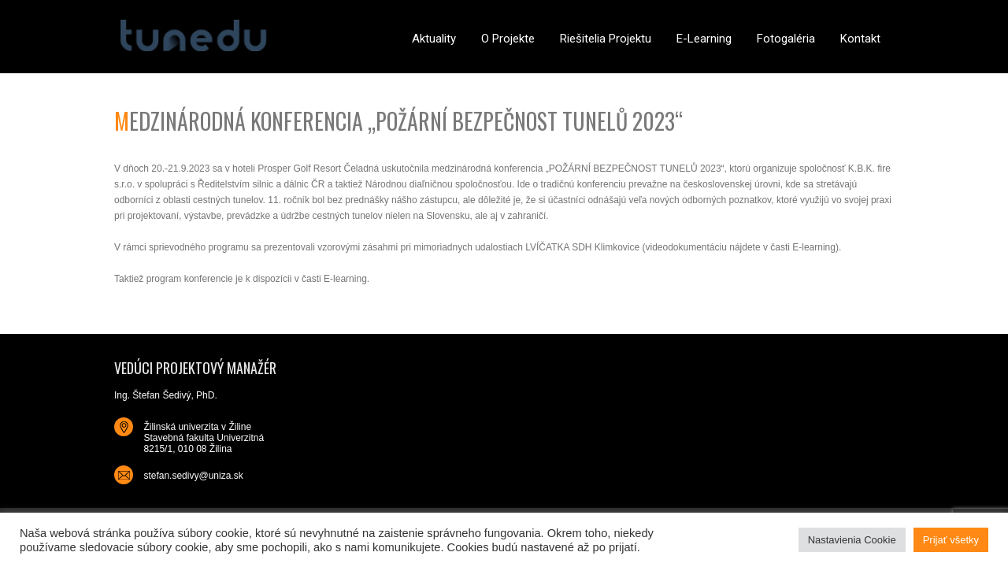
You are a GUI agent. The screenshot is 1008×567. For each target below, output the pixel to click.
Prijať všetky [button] (951, 540)
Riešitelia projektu (605, 39)
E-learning (704, 39)
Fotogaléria (786, 39)
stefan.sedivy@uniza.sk (193, 475)
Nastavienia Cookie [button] (852, 540)
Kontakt (860, 39)
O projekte (508, 39)
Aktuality (434, 39)
